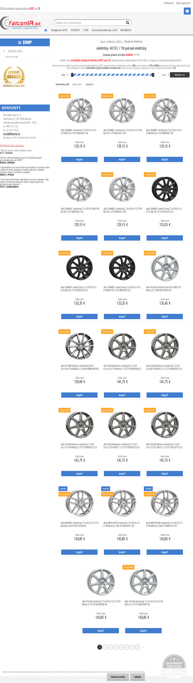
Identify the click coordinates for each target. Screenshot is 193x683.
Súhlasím (137, 677)
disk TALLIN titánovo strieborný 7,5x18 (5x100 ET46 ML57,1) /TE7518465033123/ (164, 367)
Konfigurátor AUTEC (59, 30)
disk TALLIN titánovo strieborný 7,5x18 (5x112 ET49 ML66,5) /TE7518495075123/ (79, 446)
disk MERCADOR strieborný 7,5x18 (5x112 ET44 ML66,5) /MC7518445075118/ (121, 524)
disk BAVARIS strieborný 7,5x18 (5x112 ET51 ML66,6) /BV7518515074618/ (80, 524)
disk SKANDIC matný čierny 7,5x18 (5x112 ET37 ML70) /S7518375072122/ (164, 210)
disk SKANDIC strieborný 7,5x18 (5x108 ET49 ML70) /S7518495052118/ (80, 210)
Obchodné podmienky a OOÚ (104, 30)
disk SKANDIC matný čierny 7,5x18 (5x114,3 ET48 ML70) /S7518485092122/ (122, 289)
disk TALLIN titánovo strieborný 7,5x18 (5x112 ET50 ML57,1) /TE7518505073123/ (121, 446)
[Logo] (20, 23)
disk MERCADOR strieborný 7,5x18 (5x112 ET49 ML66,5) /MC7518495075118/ (164, 524)
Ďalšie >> (143, 647)
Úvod (102, 41)
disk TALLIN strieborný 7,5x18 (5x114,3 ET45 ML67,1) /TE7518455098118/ (144, 603)
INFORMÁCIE (125, 30)
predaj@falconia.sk (11, 134)
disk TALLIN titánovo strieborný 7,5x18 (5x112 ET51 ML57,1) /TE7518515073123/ (164, 446)
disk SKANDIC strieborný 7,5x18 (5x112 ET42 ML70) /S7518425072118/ (122, 132)
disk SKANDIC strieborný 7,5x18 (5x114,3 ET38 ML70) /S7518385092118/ (78, 132)
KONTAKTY (75, 30)
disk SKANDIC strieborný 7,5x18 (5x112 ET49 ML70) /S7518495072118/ (122, 210)
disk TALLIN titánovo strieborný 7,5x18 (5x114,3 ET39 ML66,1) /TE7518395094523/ (122, 367)
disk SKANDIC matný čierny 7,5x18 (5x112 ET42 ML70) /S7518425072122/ (78, 289)
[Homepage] (44, 29)
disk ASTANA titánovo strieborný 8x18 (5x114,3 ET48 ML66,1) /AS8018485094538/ (80, 367)
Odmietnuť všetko (118, 677)
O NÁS (86, 30)
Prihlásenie (169, 3)
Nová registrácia (183, 3)
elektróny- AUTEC (114, 41)
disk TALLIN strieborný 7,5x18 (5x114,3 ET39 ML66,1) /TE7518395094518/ (101, 603)
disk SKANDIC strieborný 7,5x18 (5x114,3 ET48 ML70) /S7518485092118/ (164, 132)
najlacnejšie (77, 84)
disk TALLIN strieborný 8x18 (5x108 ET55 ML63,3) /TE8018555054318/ (163, 289)
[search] (128, 23)
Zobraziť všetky (11, 56)
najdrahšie (89, 84)
